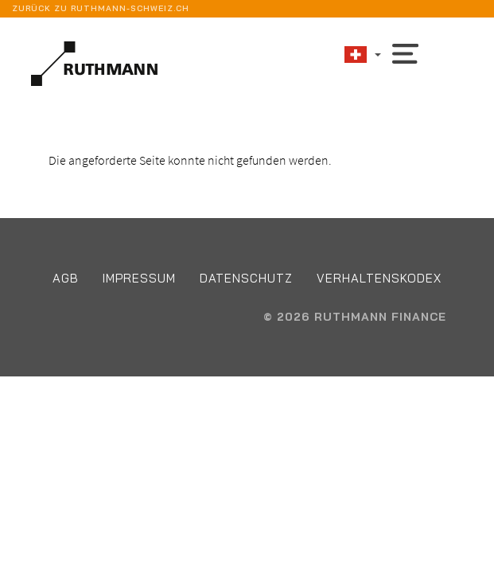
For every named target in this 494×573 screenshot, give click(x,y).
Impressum (139, 278)
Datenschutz (246, 278)
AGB (66, 278)
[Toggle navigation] (405, 52)
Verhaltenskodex (379, 278)
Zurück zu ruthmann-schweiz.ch (100, 8)
